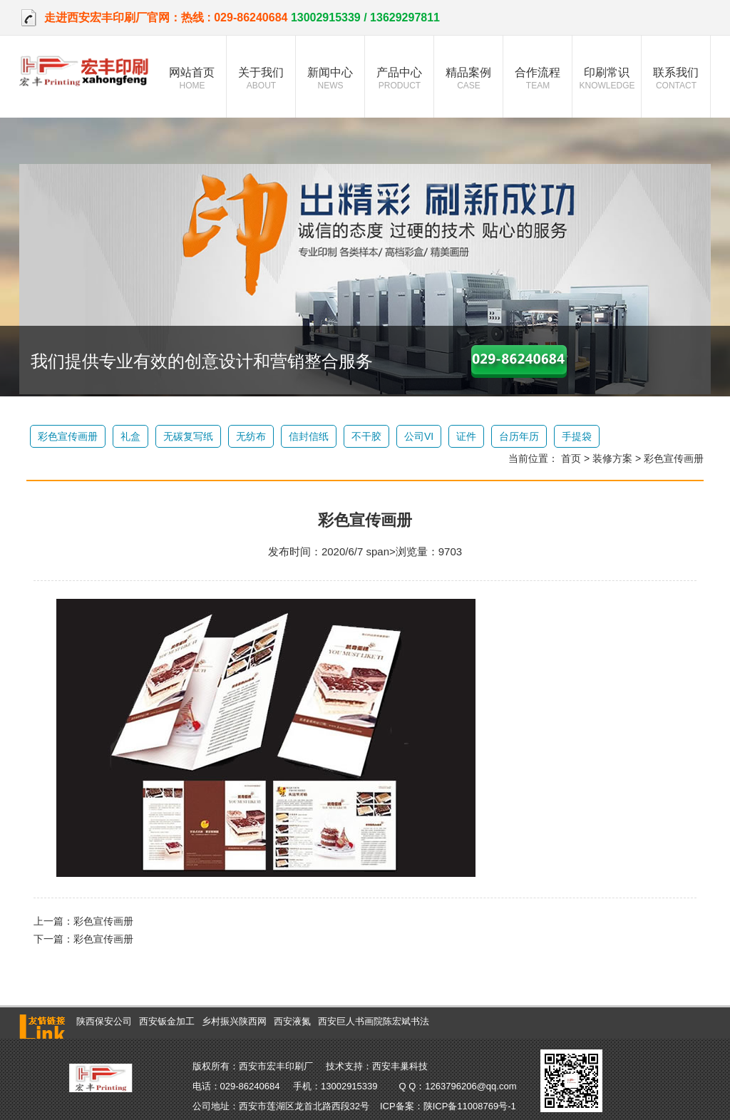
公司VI (418, 436)
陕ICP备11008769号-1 (469, 1106)
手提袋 (577, 436)
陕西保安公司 (104, 1021)
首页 (571, 458)
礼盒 (130, 436)
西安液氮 (292, 1021)
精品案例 (468, 78)
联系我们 (676, 78)
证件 (466, 436)
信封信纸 (309, 436)
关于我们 (261, 78)
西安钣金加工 (167, 1021)
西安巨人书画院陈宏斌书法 (373, 1021)
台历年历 (519, 436)
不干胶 (366, 436)
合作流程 (537, 78)
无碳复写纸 (188, 436)
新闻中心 (330, 78)
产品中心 (399, 78)
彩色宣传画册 (68, 436)
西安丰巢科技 (400, 1066)
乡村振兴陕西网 (234, 1021)
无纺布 (251, 436)
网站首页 (192, 78)
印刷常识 (607, 78)
